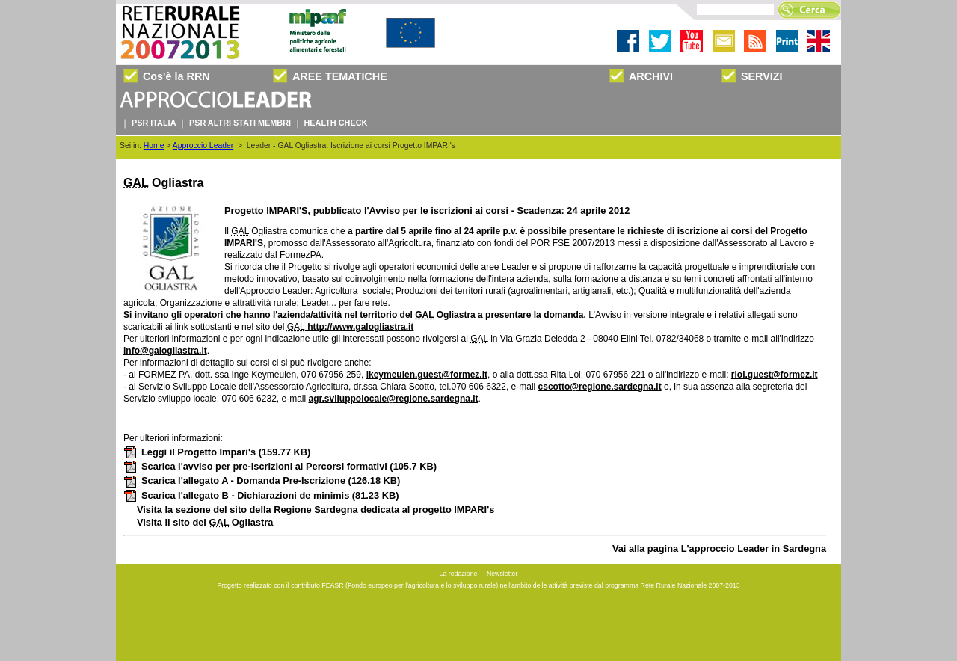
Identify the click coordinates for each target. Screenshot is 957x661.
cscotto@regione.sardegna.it (600, 386)
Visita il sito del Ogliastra (205, 522)
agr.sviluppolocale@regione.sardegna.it (393, 398)
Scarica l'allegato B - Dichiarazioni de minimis (261, 495)
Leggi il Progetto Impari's (216, 452)
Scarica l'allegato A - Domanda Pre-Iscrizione (261, 480)
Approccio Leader (203, 145)
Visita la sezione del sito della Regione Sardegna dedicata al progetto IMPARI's (315, 509)
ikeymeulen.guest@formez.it (426, 374)
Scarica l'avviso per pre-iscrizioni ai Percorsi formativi (280, 466)
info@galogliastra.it (165, 350)
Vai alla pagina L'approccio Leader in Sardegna (719, 548)
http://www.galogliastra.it (359, 327)
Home (154, 145)
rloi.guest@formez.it (774, 374)
